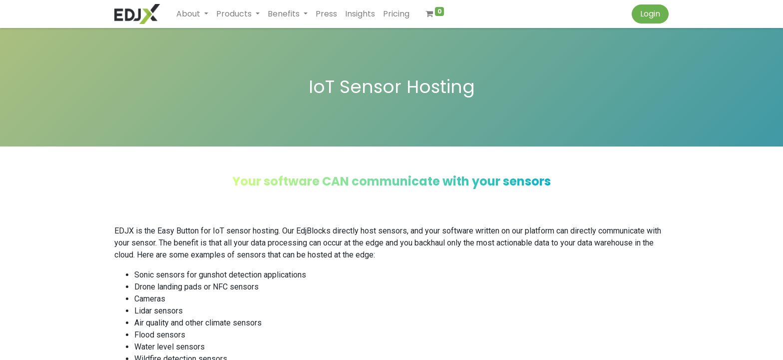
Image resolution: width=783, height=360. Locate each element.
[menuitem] (326, 14)
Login (650, 14)
